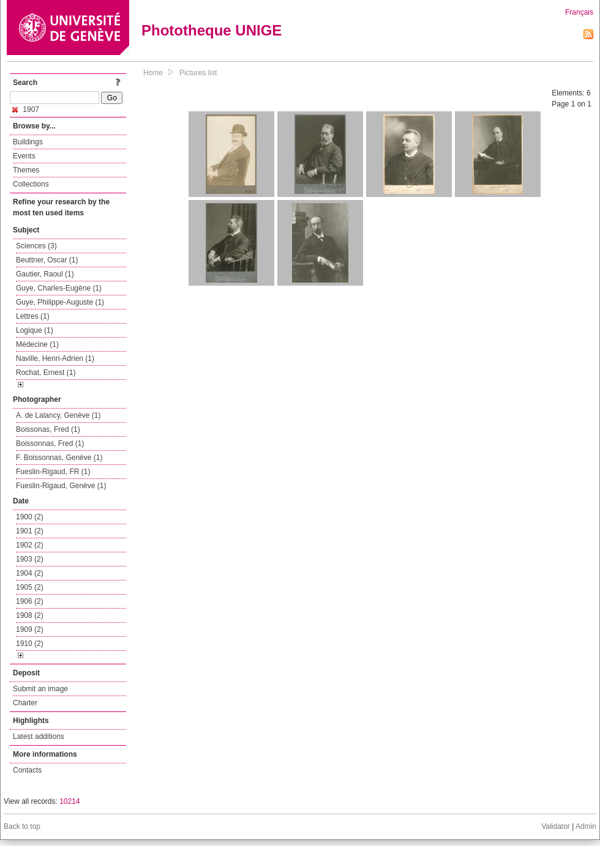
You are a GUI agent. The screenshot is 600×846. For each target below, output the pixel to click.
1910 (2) (29, 643)
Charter (25, 703)
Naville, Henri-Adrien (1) (55, 358)
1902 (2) (29, 545)
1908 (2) (29, 615)
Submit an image (40, 689)
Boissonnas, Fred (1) (50, 443)
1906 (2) (29, 601)
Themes (26, 170)
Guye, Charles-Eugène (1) (59, 288)
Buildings (28, 142)
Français (579, 12)
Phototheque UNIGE (211, 30)
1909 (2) (29, 629)
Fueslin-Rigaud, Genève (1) (61, 485)
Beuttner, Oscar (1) (47, 260)
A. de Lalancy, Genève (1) (58, 415)
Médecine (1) (37, 344)
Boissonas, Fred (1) (48, 429)
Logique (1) (34, 330)
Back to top (22, 826)
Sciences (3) (36, 246)
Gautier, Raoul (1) (45, 274)
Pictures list (198, 73)
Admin (586, 826)
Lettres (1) (33, 316)
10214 (69, 801)
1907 (25, 109)
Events (24, 156)
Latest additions (38, 736)
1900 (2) (29, 517)
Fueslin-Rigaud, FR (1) (53, 471)
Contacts (27, 770)
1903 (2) (29, 559)
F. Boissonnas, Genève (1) (59, 457)
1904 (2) (29, 573)
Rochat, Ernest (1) (45, 372)
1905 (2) (29, 587)
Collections (31, 184)
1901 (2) (29, 531)
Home (153, 73)
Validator (555, 826)
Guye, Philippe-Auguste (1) (60, 302)
